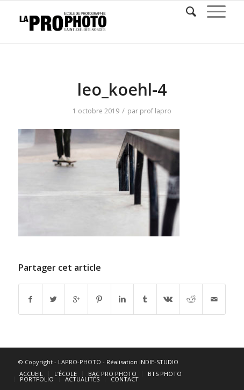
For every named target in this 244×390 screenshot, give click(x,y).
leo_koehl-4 (122, 89)
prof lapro (155, 110)
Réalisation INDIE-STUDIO (142, 362)
